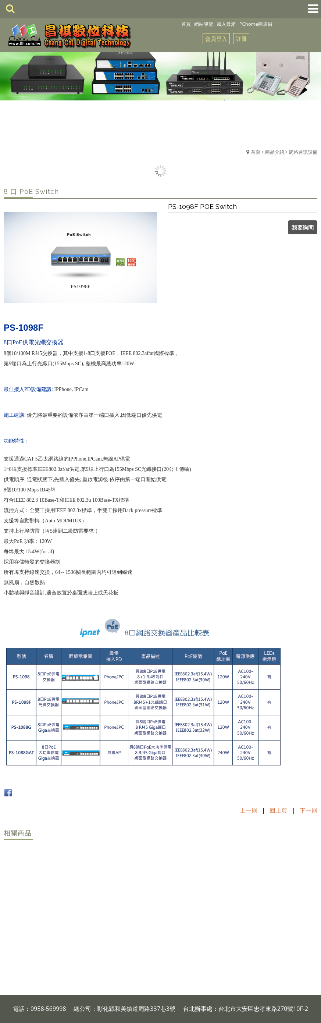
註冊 (241, 38)
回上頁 (278, 810)
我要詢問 (303, 227)
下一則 (308, 810)
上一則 (248, 810)
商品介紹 (274, 152)
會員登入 (216, 38)
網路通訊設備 (303, 152)
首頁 (255, 152)
